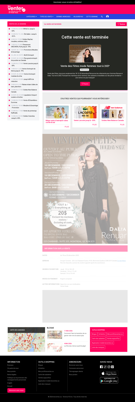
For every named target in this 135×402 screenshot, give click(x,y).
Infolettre (102, 334)
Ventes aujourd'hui (113, 338)
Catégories (31, 17)
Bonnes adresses (63, 17)
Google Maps (121, 261)
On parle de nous (13, 368)
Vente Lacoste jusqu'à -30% (84, 120)
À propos (10, 365)
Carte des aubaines (98, 338)
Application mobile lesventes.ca (102, 343)
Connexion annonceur (76, 368)
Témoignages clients (76, 371)
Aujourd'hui (78, 17)
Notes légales (11, 374)
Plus (67, 127)
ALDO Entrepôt (29, 55)
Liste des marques (98, 347)
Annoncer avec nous (16, 390)
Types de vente (46, 17)
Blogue (94, 334)
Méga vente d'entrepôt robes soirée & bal (57, 121)
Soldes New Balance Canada (113, 120)
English (9, 383)
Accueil (9, 386)
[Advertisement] (85, 306)
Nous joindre (11, 371)
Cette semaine (92, 17)
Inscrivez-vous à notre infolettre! (67, 2)
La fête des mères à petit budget (75, 346)
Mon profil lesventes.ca (115, 334)
